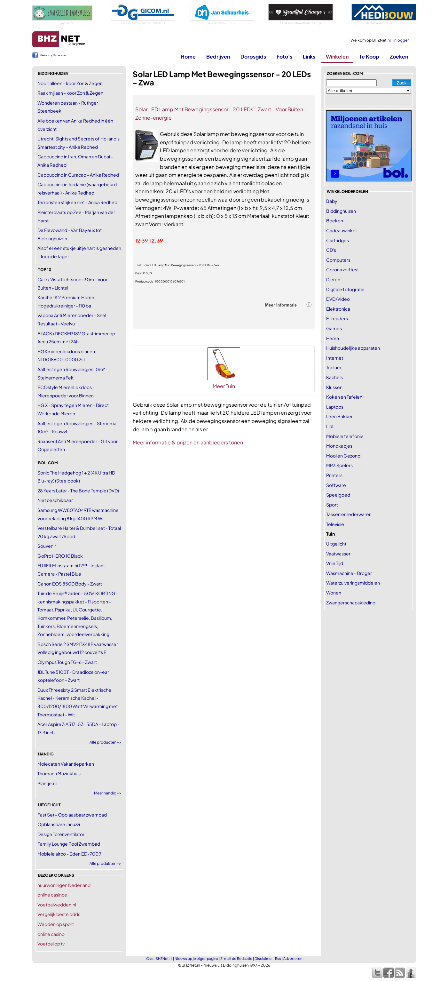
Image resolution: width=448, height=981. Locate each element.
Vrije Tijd (334, 563)
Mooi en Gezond (343, 456)
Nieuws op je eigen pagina (196, 958)
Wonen (333, 592)
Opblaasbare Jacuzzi (58, 824)
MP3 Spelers (339, 465)
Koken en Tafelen (344, 397)
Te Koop (369, 56)
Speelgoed (338, 495)
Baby (331, 201)
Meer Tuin (224, 386)
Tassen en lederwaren (349, 514)
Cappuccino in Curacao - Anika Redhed (78, 175)
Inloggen (401, 40)
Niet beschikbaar (55, 500)
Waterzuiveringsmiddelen (353, 583)
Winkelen (337, 56)
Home (188, 56)
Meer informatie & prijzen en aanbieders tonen (188, 442)
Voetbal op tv (51, 943)
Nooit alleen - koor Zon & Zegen (70, 83)
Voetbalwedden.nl (56, 904)
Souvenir (46, 546)
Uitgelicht (336, 543)
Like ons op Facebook (53, 55)
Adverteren (292, 958)
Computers (338, 260)
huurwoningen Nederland (63, 885)
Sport (332, 504)
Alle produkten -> (105, 863)
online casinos (52, 894)
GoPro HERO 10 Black (60, 556)
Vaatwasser (338, 553)
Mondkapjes (339, 446)
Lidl (329, 426)
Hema (332, 338)
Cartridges (337, 240)
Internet (334, 358)
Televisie (335, 524)
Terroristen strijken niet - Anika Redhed (77, 202)
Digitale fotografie (345, 289)
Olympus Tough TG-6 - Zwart (67, 662)
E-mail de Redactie (236, 958)
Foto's (284, 56)
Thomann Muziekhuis (59, 773)
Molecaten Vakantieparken (65, 764)
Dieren (333, 279)
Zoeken (399, 56)
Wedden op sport (55, 924)
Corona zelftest (342, 269)
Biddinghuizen (341, 211)
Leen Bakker (339, 416)
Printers (334, 475)
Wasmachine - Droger (349, 573)
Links (309, 56)
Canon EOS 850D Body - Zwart (69, 583)
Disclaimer (264, 958)
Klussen (334, 387)
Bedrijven (218, 56)
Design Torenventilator (60, 834)
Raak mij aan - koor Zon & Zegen (70, 93)
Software (336, 485)
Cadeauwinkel (341, 230)
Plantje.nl (47, 783)
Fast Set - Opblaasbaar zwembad (72, 815)
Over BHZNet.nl (159, 958)
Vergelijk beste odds (58, 914)
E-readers (337, 318)
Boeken (334, 220)
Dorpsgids (253, 56)
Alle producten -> (105, 742)
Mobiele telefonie (345, 436)
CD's (331, 250)
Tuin (330, 534)
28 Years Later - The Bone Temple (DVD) (78, 490)
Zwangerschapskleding (350, 602)
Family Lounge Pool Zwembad (68, 844)
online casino (51, 934)
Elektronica (338, 309)
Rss (278, 958)
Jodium (333, 367)
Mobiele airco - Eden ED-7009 (69, 854)
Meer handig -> (107, 793)
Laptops (334, 407)
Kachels (334, 377)
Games (334, 328)
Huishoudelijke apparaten (353, 348)
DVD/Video (338, 299)
